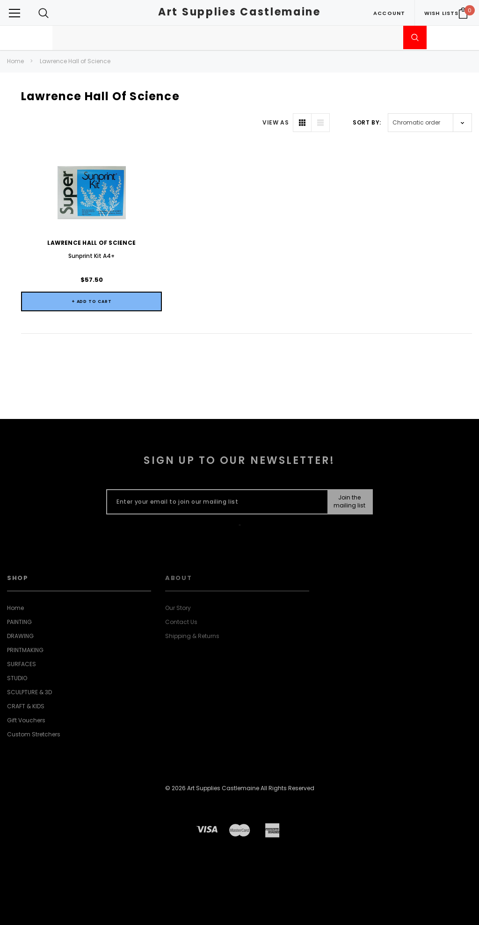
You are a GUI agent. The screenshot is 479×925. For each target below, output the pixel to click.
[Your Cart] (463, 13)
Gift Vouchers (26, 720)
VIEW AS (275, 122)
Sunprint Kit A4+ (91, 256)
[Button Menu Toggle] (14, 13)
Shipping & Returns (192, 636)
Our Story (178, 608)
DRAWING (20, 636)
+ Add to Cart (92, 301)
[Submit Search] (415, 37)
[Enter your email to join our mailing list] (215, 502)
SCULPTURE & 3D (29, 692)
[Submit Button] (349, 502)
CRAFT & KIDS (25, 706)
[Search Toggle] (43, 13)
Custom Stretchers (33, 734)
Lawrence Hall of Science (75, 61)
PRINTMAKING (25, 650)
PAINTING (19, 622)
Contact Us (181, 622)
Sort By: (367, 122)
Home (15, 61)
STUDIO (17, 678)
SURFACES (21, 664)
